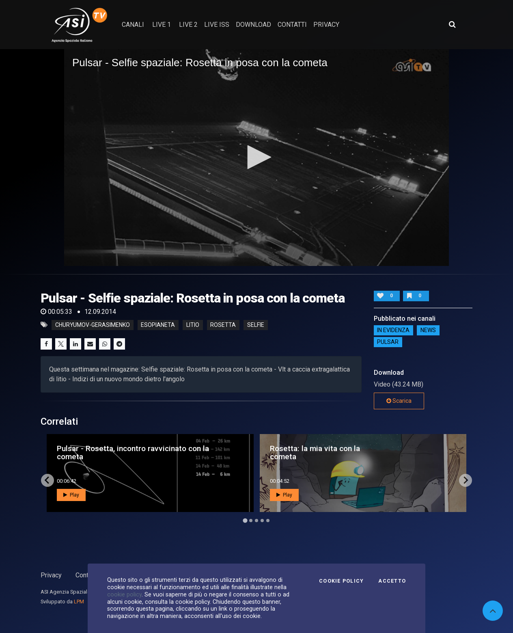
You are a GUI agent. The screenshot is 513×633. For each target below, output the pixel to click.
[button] (256, 157)
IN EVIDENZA (393, 330)
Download (253, 24)
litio (192, 325)
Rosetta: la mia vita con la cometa (315, 452)
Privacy (51, 575)
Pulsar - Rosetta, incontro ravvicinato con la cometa (133, 452)
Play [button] (71, 495)
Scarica (399, 401)
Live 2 (188, 24)
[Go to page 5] (267, 520)
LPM (79, 601)
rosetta (223, 325)
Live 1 (161, 24)
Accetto (392, 581)
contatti (292, 24)
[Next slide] (465, 480)
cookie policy (124, 594)
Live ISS (216, 24)
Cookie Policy (341, 581)
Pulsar (388, 342)
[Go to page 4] (262, 520)
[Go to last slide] (47, 480)
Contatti (86, 575)
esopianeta (158, 325)
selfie (255, 325)
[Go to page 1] (245, 520)
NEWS (428, 330)
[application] (256, 157)
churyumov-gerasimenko (92, 325)
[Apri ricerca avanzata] (452, 24)
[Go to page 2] (250, 520)
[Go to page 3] (256, 520)
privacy (326, 24)
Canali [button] (133, 24)
